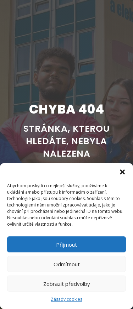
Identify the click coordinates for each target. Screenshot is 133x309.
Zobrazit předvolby (66, 283)
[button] (122, 172)
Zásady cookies (66, 299)
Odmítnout (67, 264)
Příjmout (66, 244)
